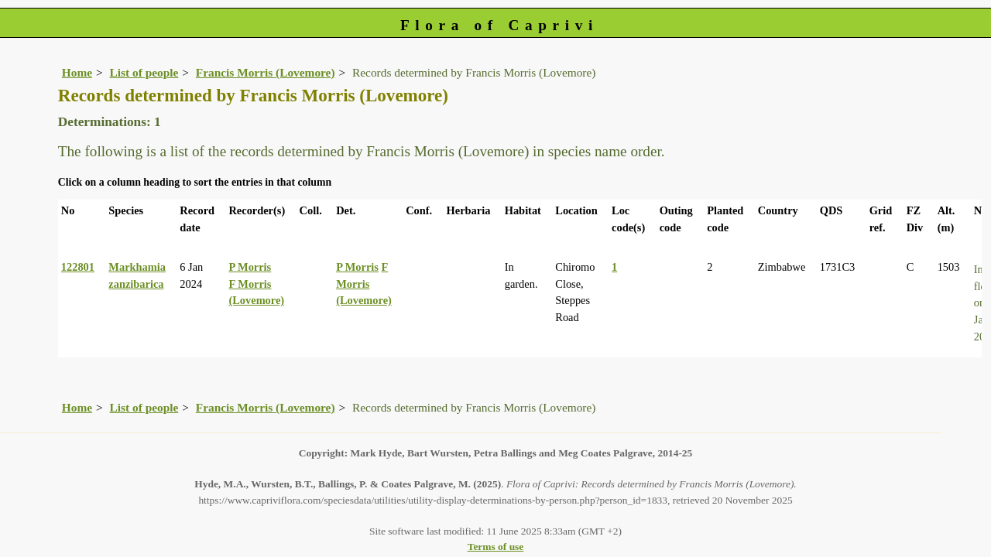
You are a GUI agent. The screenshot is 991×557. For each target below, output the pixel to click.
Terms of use (496, 546)
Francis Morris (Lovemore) (265, 72)
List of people (144, 72)
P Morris (249, 267)
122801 (77, 267)
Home (77, 72)
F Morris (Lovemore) (364, 283)
